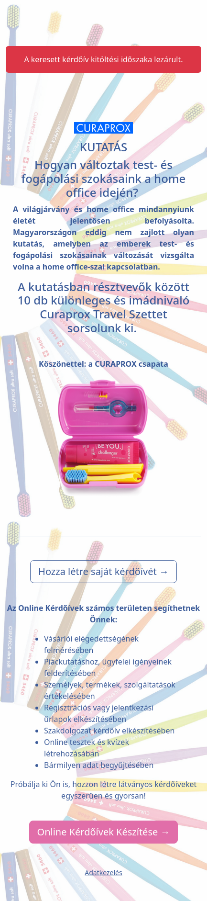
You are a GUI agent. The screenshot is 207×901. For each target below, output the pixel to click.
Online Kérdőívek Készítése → (103, 831)
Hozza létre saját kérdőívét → (103, 571)
